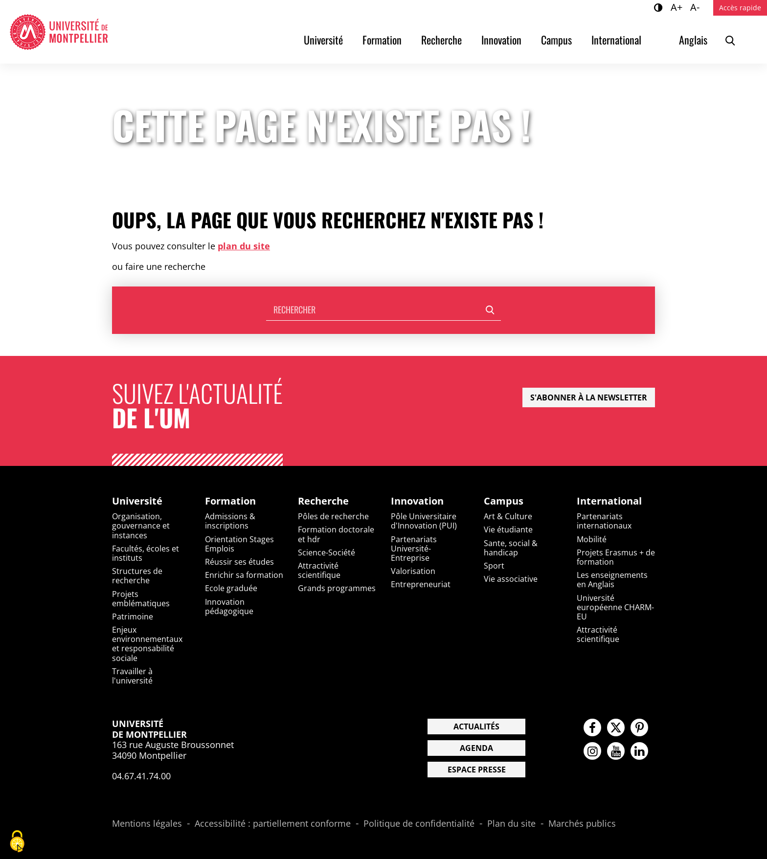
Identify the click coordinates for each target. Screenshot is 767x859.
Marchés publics (582, 823)
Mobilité (592, 539)
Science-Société (326, 552)
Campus (556, 39)
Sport (494, 565)
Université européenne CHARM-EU (615, 607)
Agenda (476, 748)
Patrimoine (132, 616)
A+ (678, 7)
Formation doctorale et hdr (336, 534)
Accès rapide (740, 7)
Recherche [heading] (323, 501)
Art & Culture (508, 516)
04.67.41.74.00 (141, 776)
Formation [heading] (230, 501)
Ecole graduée (231, 588)
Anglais (693, 39)
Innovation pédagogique (229, 606)
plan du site (244, 246)
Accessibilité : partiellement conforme (273, 823)
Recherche (441, 39)
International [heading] (609, 501)
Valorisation (413, 571)
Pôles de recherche (333, 516)
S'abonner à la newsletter (588, 397)
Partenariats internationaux (604, 521)
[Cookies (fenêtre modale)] (17, 842)
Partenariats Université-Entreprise (414, 548)
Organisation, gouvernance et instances (141, 525)
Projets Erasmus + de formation (616, 557)
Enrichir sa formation (244, 575)
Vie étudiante (508, 529)
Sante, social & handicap (511, 548)
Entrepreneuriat (421, 584)
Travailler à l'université (132, 676)
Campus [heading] (503, 501)
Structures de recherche (137, 576)
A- (696, 7)
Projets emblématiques (141, 599)
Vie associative (511, 578)
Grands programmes (337, 588)
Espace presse (477, 769)
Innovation (501, 39)
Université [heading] (137, 501)
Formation (382, 39)
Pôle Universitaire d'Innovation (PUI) (424, 521)
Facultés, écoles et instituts (145, 553)
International (616, 39)
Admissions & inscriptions (230, 521)
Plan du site (511, 823)
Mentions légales (147, 823)
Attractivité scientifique (319, 570)
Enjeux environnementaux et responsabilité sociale (147, 643)
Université (323, 39)
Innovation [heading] (417, 501)
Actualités (476, 726)
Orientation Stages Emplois (239, 544)
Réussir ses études (239, 561)
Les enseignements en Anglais (612, 580)
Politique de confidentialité (418, 823)
